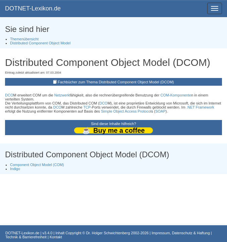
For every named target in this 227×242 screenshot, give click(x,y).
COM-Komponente (175, 95)
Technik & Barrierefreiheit (26, 237)
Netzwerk (62, 95)
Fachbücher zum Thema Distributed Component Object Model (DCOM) (116, 82)
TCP (87, 107)
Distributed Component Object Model (40, 43)
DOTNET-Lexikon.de (33, 8)
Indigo (15, 169)
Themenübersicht (24, 39)
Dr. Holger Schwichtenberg (108, 233)
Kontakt (56, 237)
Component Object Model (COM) (37, 165)
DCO (9, 95)
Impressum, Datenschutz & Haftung (181, 233)
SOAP (160, 111)
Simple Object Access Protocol (126, 111)
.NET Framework (200, 107)
